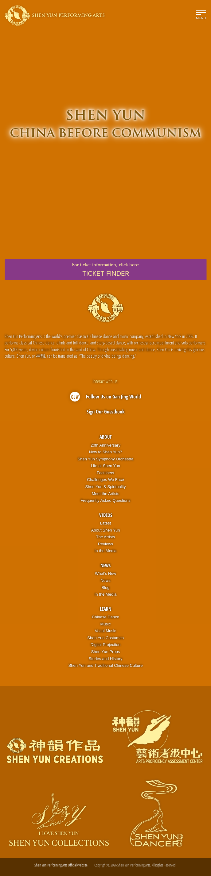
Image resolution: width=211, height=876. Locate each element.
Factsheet (105, 473)
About (105, 437)
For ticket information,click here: (105, 269)
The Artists (105, 537)
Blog (105, 587)
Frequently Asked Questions (105, 500)
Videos (105, 515)
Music (105, 624)
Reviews (105, 544)
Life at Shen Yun (105, 465)
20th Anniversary (105, 445)
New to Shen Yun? (105, 452)
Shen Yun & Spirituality (105, 486)
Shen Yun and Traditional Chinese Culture (105, 665)
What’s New (105, 573)
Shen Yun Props (105, 651)
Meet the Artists (105, 493)
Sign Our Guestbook (106, 411)
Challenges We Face (105, 479)
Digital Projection (106, 644)
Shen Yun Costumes (105, 638)
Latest (105, 523)
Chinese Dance (105, 617)
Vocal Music (105, 630)
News (105, 565)
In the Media (106, 550)
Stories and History (106, 658)
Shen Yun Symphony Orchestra (106, 459)
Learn (105, 609)
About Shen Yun (105, 530)
